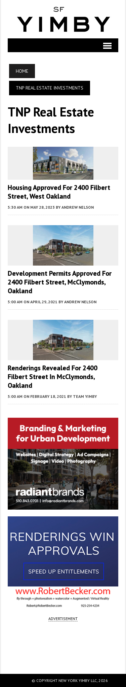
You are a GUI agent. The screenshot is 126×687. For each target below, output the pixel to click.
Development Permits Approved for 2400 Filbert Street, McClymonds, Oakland (60, 282)
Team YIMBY (85, 396)
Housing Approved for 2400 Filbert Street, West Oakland (59, 192)
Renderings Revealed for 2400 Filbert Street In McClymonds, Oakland (52, 377)
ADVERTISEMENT (63, 618)
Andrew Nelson (77, 207)
